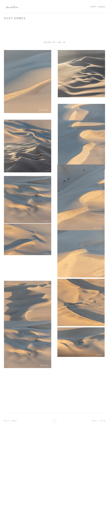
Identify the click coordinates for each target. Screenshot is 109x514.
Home (7, 21)
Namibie (16, 21)
